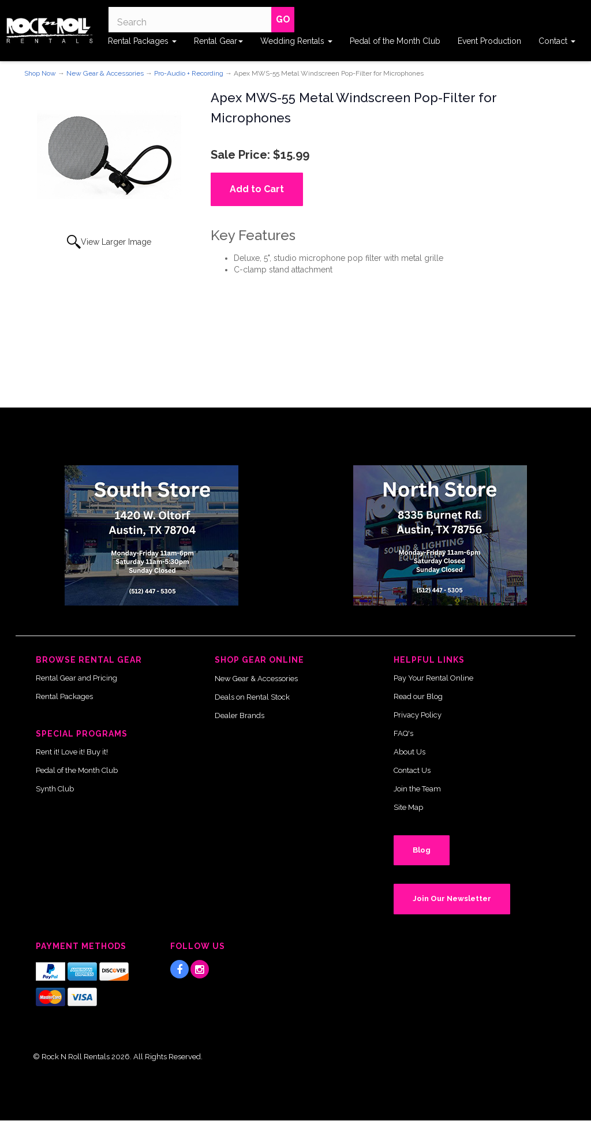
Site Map (408, 807)
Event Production (489, 41)
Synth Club (55, 788)
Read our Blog (418, 696)
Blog (422, 850)
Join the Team (417, 788)
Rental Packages (142, 41)
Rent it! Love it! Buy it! (72, 752)
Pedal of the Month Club (395, 41)
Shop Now (40, 73)
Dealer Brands (239, 715)
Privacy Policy (418, 715)
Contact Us (412, 770)
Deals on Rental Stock (252, 697)
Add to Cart (257, 189)
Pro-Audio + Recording (188, 73)
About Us (409, 752)
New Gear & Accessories (105, 73)
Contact (556, 41)
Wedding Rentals (296, 41)
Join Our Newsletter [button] (452, 898)
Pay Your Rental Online (433, 678)
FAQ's (403, 733)
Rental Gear (218, 41)
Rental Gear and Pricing (76, 678)
